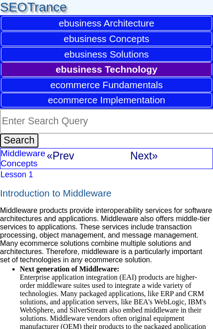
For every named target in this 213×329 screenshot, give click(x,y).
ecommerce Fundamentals (106, 85)
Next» (144, 156)
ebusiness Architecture (106, 23)
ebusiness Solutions (106, 54)
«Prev (60, 156)
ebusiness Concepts (106, 38)
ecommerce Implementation (106, 100)
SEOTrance (33, 7)
